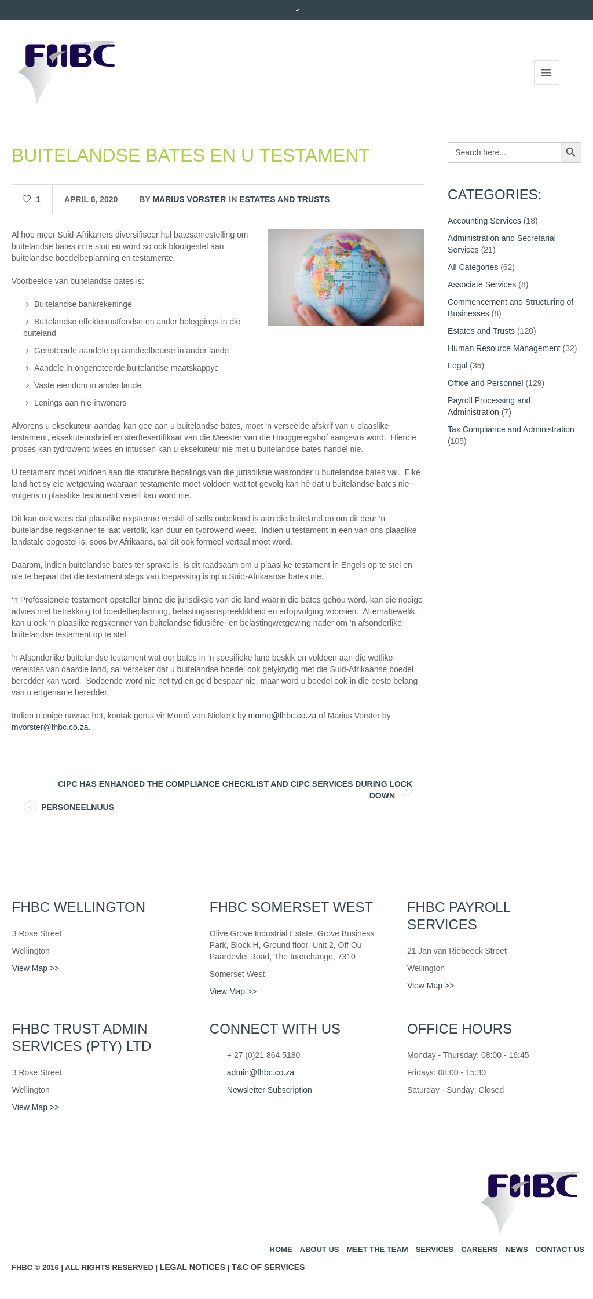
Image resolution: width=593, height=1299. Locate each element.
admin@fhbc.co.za (260, 1072)
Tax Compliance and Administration (511, 429)
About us (319, 1249)
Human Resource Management (504, 348)
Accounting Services (484, 220)
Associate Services (482, 284)
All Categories (473, 267)
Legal (457, 365)
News (517, 1249)
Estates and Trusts (284, 199)
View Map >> (35, 968)
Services (435, 1249)
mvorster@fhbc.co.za (50, 727)
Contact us (560, 1249)
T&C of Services (268, 1267)
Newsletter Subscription (269, 1089)
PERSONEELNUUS (77, 807)
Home (281, 1249)
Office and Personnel (486, 383)
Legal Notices (192, 1267)
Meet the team (377, 1249)
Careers (479, 1249)
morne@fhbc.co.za (282, 715)
